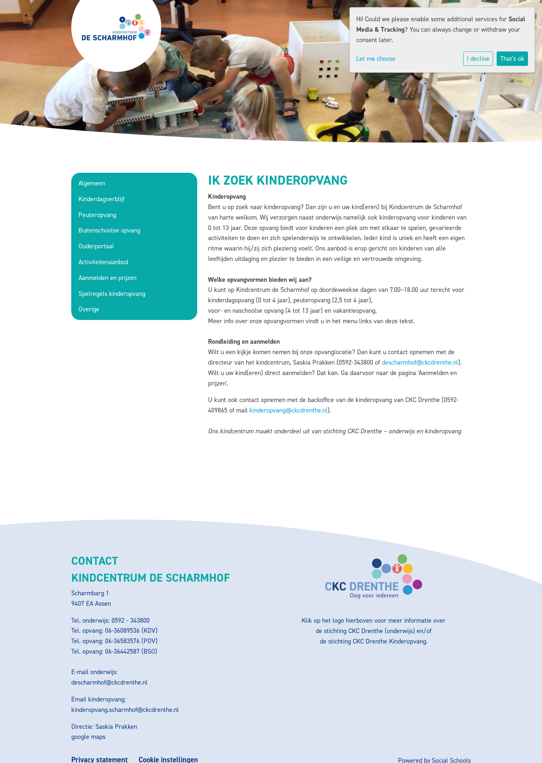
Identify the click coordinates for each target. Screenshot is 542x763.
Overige (88, 309)
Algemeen (91, 183)
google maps (88, 736)
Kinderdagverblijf (101, 199)
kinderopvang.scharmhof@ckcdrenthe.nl (125, 709)
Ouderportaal (96, 246)
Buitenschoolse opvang (109, 230)
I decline (478, 58)
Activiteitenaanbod (103, 262)
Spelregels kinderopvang (111, 293)
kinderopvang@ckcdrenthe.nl (288, 410)
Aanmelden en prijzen (107, 278)
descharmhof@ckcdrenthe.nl (420, 362)
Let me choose (376, 58)
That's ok (512, 58)
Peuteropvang (97, 215)
